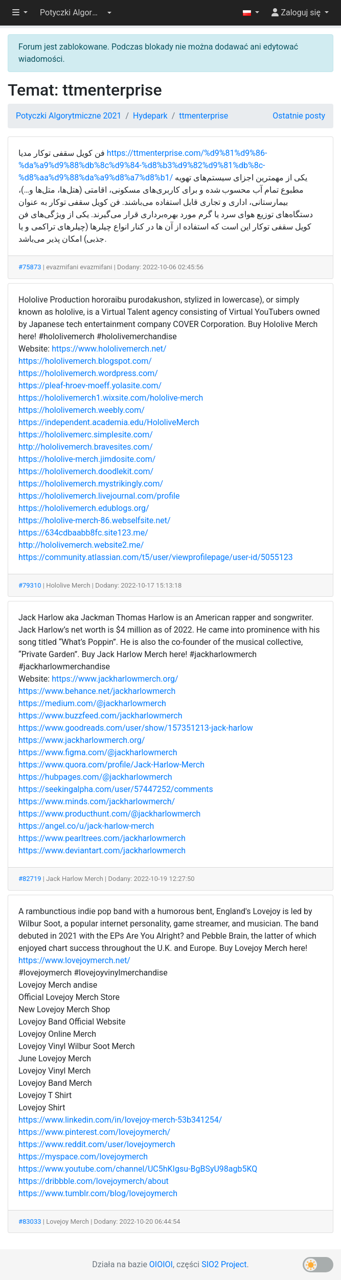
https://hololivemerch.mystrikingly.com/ (90, 483)
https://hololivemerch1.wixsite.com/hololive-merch (110, 398)
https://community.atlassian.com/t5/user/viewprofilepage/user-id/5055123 (155, 557)
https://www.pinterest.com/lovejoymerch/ (94, 1132)
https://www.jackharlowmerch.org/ (115, 679)
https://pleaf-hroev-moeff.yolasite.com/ (90, 385)
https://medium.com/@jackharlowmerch (92, 703)
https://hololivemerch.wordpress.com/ (88, 373)
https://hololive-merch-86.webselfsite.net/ (94, 520)
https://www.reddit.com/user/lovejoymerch (96, 1144)
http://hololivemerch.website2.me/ (81, 545)
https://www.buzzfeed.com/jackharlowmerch (100, 715)
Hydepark (150, 116)
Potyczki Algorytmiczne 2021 (68, 116)
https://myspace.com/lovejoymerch (83, 1156)
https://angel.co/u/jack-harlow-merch (86, 826)
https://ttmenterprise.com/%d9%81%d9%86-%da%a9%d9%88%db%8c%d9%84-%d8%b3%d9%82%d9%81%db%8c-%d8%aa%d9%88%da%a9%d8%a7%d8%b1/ (142, 165)
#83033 (29, 1221)
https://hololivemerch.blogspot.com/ (85, 361)
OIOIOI (161, 1264)
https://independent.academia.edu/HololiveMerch (108, 422)
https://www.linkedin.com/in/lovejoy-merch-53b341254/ (120, 1120)
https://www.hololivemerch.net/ (109, 349)
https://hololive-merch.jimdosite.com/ (86, 459)
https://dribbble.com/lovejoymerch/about (93, 1181)
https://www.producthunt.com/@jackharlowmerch (109, 814)
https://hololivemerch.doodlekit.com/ (85, 471)
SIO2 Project (223, 1264)
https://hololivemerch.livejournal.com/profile (98, 496)
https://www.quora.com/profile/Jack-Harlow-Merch (111, 765)
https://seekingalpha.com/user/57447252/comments (115, 789)
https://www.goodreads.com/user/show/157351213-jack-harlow (135, 728)
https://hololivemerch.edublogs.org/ (83, 508)
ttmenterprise (203, 116)
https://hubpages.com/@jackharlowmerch (95, 777)
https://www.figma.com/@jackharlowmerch (97, 752)
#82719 (29, 878)
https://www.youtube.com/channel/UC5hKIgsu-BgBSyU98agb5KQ (137, 1169)
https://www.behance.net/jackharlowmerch (96, 691)
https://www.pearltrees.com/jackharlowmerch (102, 838)
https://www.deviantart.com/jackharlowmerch (102, 850)
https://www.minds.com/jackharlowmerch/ (96, 801)
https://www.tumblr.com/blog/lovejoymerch (97, 1193)
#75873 (29, 267)
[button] (76, 13)
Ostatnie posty (298, 116)
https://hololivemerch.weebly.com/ (81, 410)
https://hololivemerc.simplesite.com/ (85, 434)
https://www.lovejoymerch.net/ (74, 960)
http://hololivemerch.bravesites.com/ (85, 447)
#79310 (29, 585)
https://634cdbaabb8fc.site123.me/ (83, 533)
